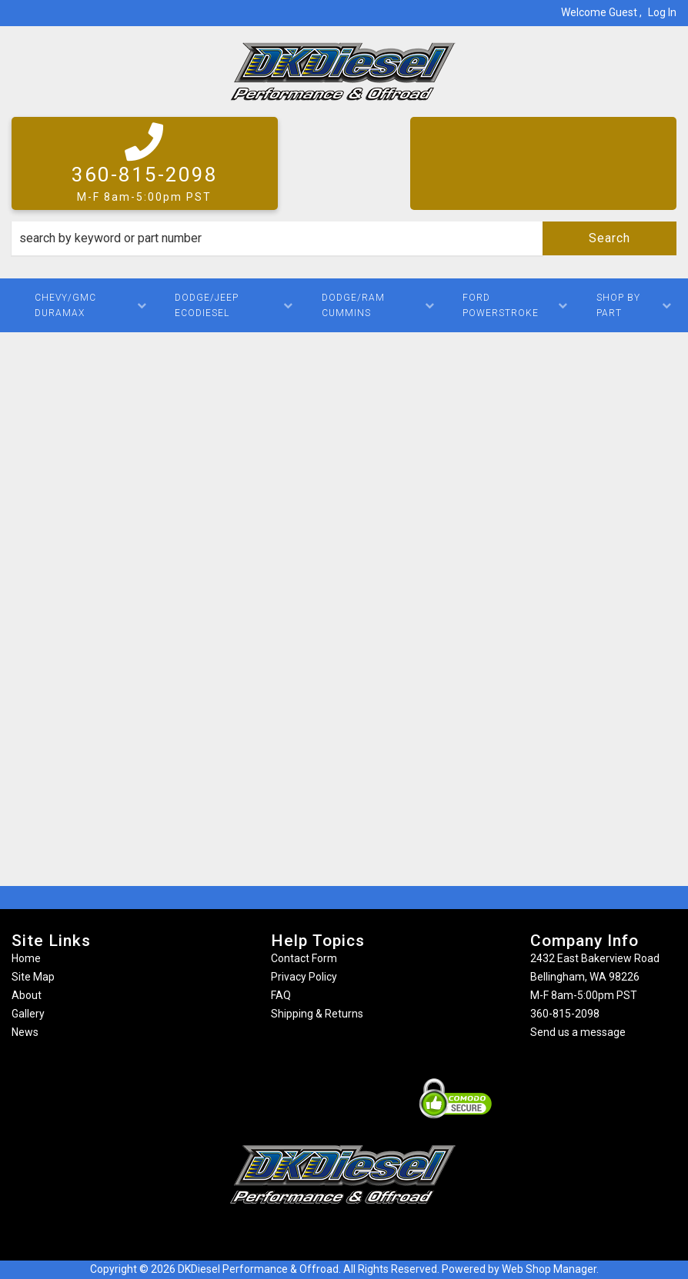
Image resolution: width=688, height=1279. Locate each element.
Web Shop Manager (549, 1269)
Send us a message (578, 1032)
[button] (344, 238)
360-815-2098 (564, 1014)
